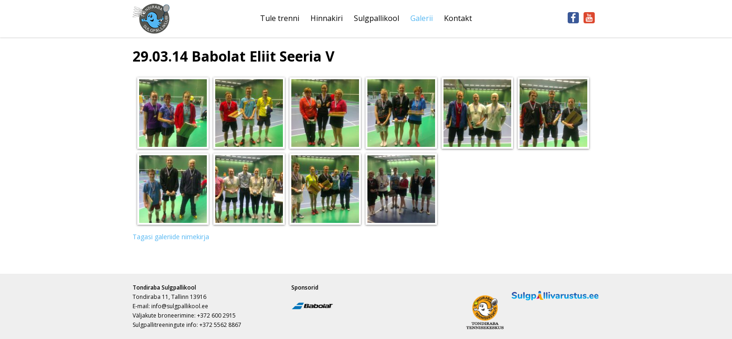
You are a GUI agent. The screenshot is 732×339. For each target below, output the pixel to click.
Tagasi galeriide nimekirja (171, 236)
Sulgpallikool (376, 18)
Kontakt (458, 18)
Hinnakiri (326, 18)
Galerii (421, 18)
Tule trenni (279, 18)
